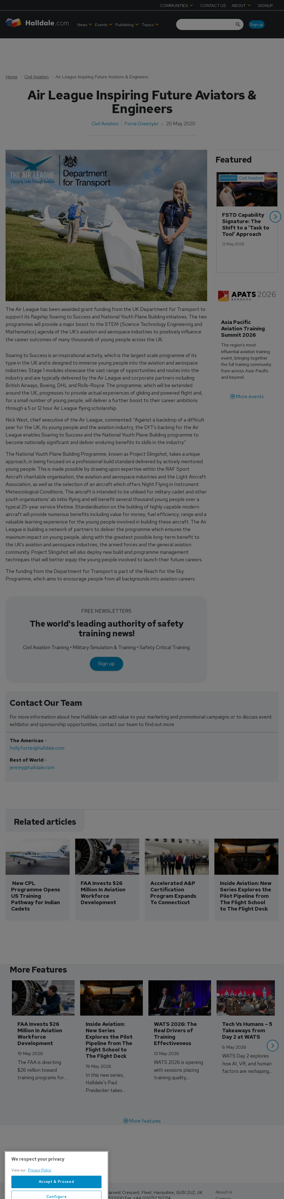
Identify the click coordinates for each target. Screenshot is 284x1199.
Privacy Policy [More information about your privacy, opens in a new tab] (39, 1193)
